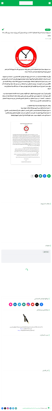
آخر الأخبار (48, 30)
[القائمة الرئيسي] (50, 3)
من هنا (21, 329)
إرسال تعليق (46, 252)
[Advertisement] (26, 18)
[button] (44, 176)
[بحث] (2, 3)
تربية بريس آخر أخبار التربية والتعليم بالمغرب (31, 408)
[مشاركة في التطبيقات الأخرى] (32, 176)
